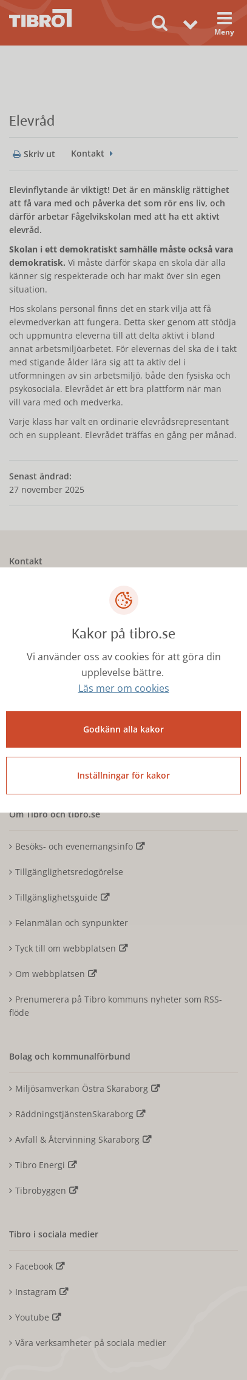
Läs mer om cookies (123, 688)
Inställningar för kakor (123, 775)
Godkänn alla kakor (123, 729)
